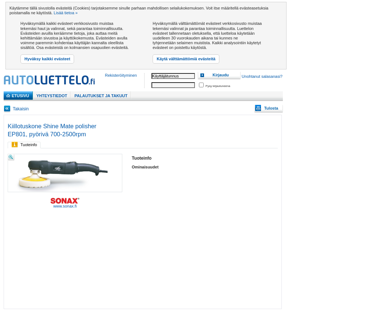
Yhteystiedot (51, 96)
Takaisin (21, 108)
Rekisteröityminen (121, 75)
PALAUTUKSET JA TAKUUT (100, 96)
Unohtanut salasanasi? (262, 76)
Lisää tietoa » (65, 13)
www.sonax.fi (65, 203)
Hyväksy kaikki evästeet (47, 59)
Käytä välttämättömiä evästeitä (186, 59)
